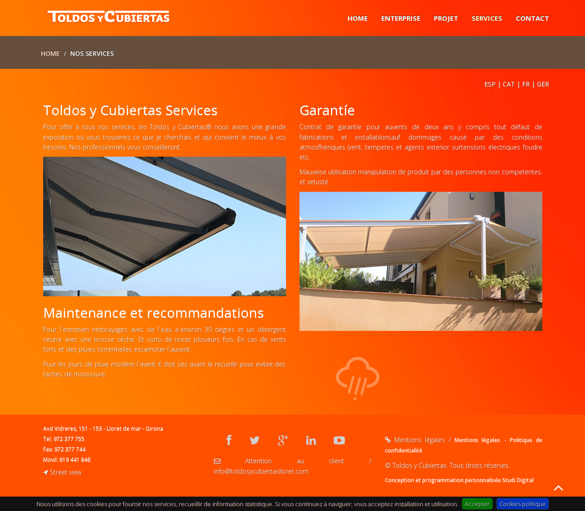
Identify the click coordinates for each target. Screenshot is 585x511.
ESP (490, 84)
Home (358, 18)
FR (526, 84)
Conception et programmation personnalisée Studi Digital (459, 480)
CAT (509, 84)
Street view (62, 472)
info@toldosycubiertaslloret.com (261, 471)
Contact (532, 18)
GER (543, 84)
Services (487, 18)
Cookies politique (523, 504)
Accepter (477, 504)
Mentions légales (477, 440)
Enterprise (400, 18)
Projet (446, 18)
